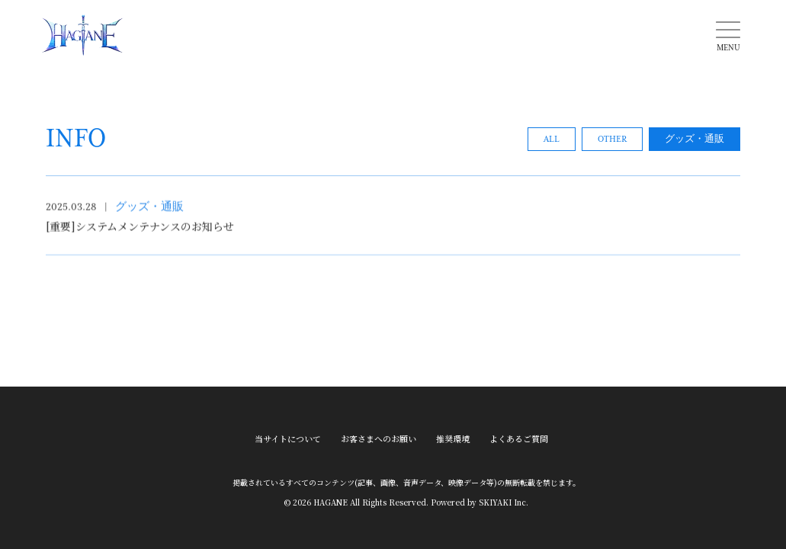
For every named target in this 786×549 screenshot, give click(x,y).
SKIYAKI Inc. (503, 500)
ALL (552, 141)
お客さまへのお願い (378, 436)
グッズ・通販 (694, 141)
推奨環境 (453, 436)
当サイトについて (288, 436)
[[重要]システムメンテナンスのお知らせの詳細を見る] (393, 227)
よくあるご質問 (518, 436)
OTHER (612, 141)
